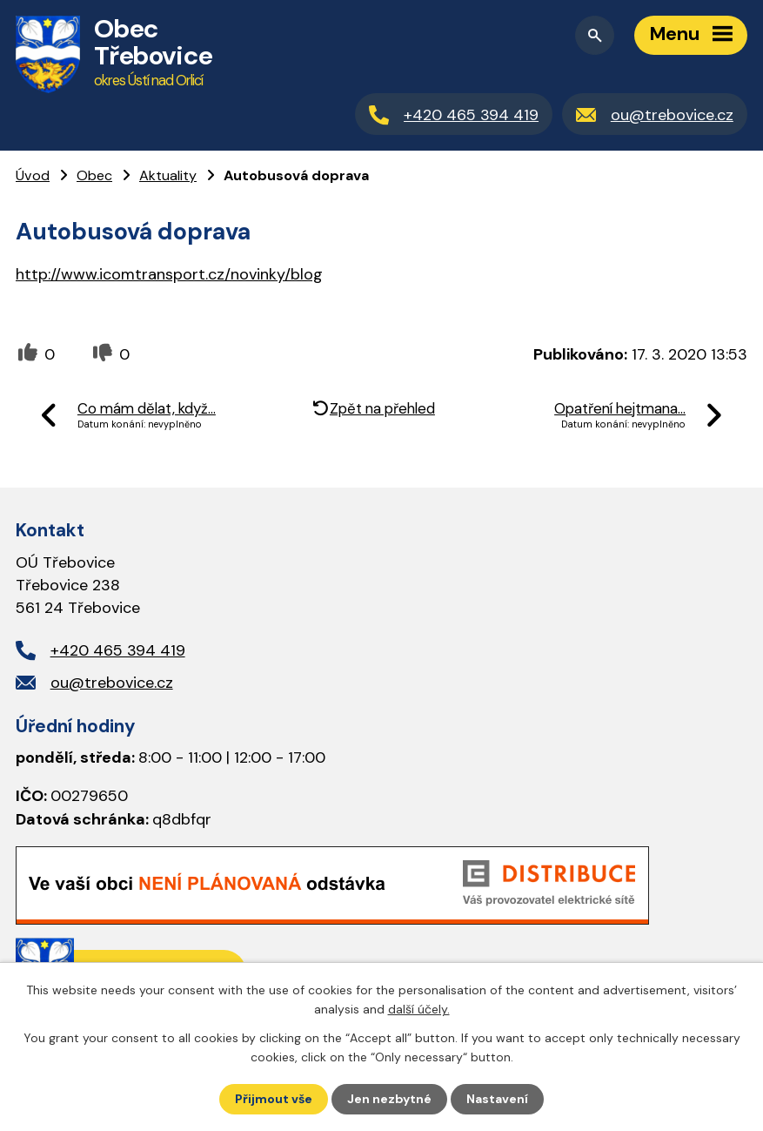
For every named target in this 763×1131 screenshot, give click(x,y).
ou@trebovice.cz (111, 682)
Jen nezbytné (389, 1099)
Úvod (33, 175)
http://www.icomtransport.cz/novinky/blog (169, 274)
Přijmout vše (273, 1099)
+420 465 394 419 (117, 650)
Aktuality (168, 175)
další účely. (419, 1009)
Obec (94, 175)
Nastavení (497, 1099)
